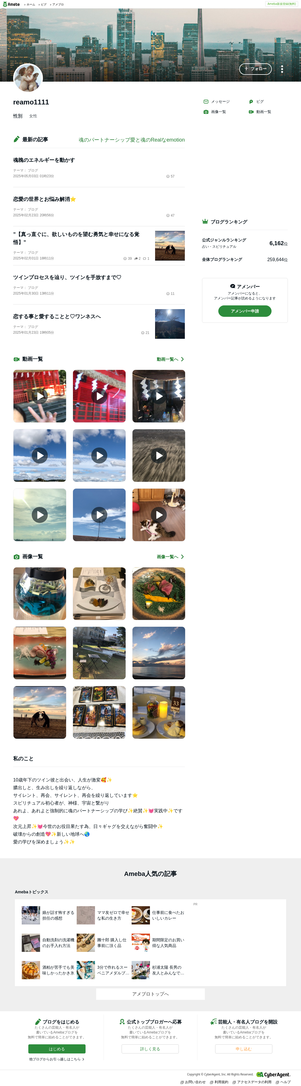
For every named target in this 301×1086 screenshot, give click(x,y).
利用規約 (219, 1081)
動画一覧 (259, 112)
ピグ (256, 101)
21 (145, 333)
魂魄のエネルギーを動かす (44, 160)
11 (170, 294)
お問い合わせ (193, 1081)
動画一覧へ (171, 359)
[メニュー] (282, 69)
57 (170, 176)
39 (127, 259)
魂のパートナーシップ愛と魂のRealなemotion (132, 140)
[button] (255, 69)
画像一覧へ (171, 556)
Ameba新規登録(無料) (282, 4)
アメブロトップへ (150, 994)
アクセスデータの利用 (252, 1081)
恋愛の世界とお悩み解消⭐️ (44, 199)
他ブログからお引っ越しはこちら (55, 1059)
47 (170, 215)
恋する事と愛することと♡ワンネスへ (57, 316)
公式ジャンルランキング (224, 240)
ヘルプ (283, 1081)
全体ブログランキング (222, 259)
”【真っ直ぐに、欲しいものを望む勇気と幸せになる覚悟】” (76, 238)
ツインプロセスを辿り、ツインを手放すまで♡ (67, 277)
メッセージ (216, 101)
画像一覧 (214, 112)
